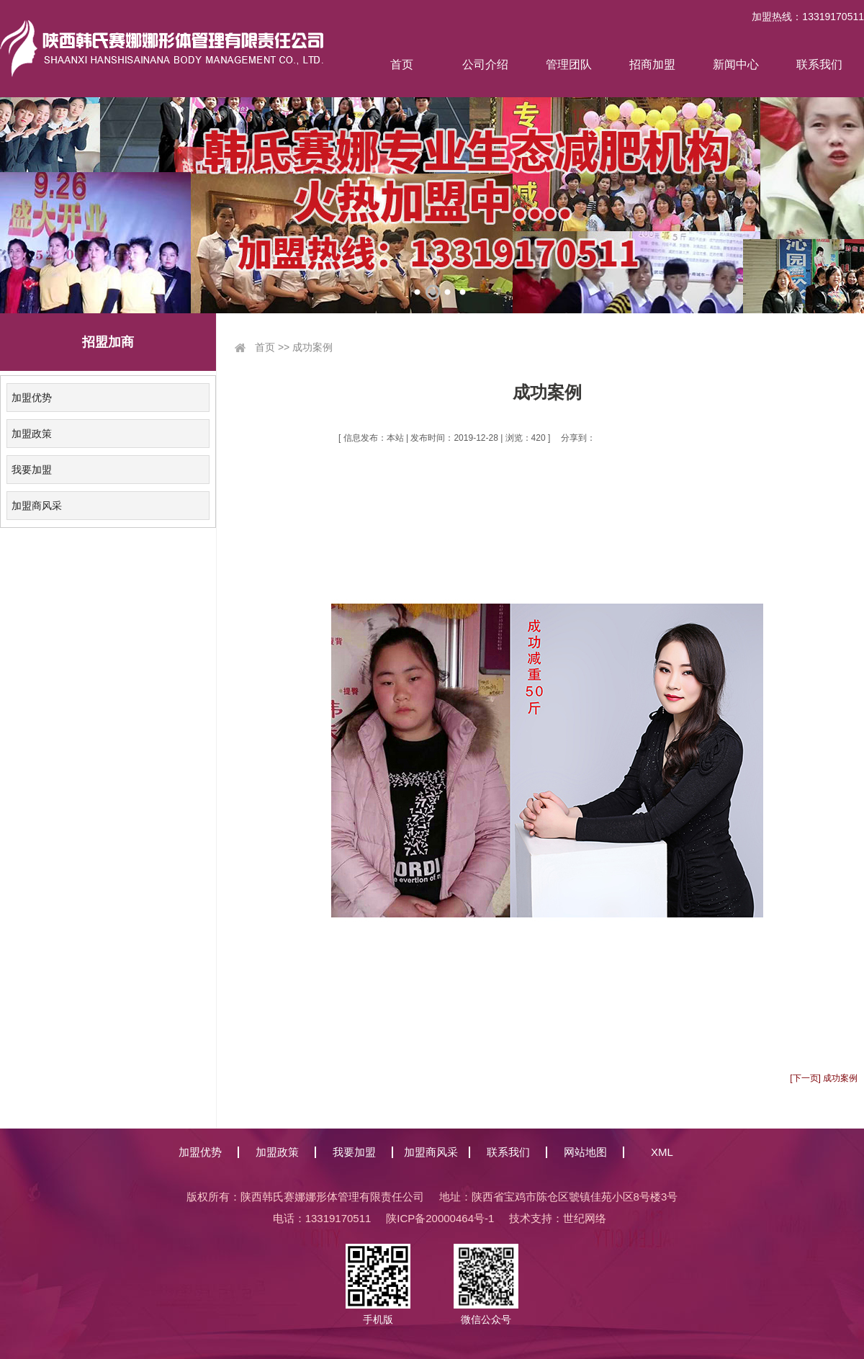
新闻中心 (736, 64)
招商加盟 (652, 64)
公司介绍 (485, 64)
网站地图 (585, 1152)
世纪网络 (584, 1218)
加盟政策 (32, 433)
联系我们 (819, 64)
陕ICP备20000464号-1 (440, 1218)
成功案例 (312, 347)
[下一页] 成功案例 (824, 1078)
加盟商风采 (37, 505)
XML (662, 1152)
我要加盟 (32, 469)
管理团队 (569, 64)
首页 (401, 64)
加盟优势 (32, 397)
